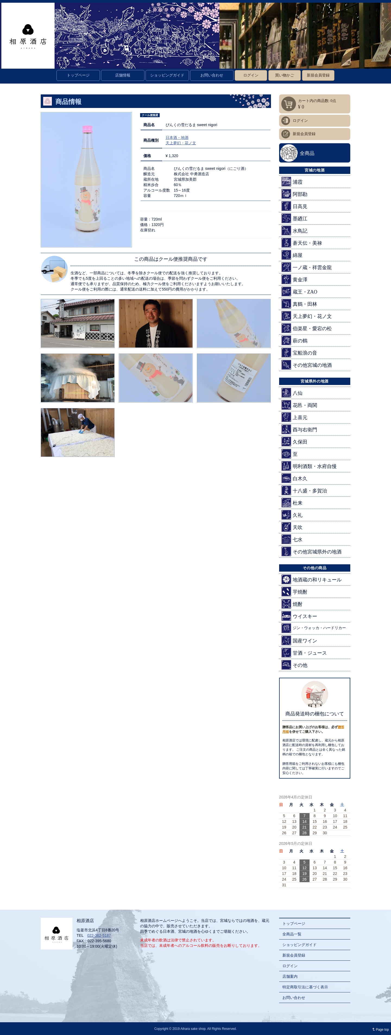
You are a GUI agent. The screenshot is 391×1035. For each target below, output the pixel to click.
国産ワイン (299, 640)
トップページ (78, 75)
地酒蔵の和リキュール (312, 579)
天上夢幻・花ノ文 (181, 143)
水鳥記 (294, 230)
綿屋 (292, 255)
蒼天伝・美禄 (302, 242)
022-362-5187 (99, 935)
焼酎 (292, 604)
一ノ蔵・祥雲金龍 (307, 267)
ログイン (250, 75)
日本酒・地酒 (177, 137)
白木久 (294, 478)
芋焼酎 (294, 591)
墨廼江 (294, 218)
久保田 (294, 441)
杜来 (292, 502)
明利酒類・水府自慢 (309, 466)
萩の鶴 (294, 340)
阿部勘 (294, 194)
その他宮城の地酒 (307, 365)
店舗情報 (122, 75)
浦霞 (292, 181)
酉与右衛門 (299, 429)
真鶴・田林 (299, 303)
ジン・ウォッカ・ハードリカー (314, 628)
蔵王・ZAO (299, 291)
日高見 (294, 206)
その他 (294, 665)
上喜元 (294, 417)
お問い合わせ (211, 75)
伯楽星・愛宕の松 (307, 328)
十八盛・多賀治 (304, 490)
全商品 (307, 153)
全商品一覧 (291, 934)
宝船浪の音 (299, 352)
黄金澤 (294, 279)
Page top (379, 1029)
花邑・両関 (299, 405)
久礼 (292, 515)
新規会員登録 (318, 75)
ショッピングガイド (167, 75)
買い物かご (284, 75)
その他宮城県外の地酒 (312, 551)
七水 (292, 539)
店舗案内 (290, 976)
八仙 (292, 392)
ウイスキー (299, 616)
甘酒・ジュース (304, 652)
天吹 (292, 527)
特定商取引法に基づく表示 (305, 987)
